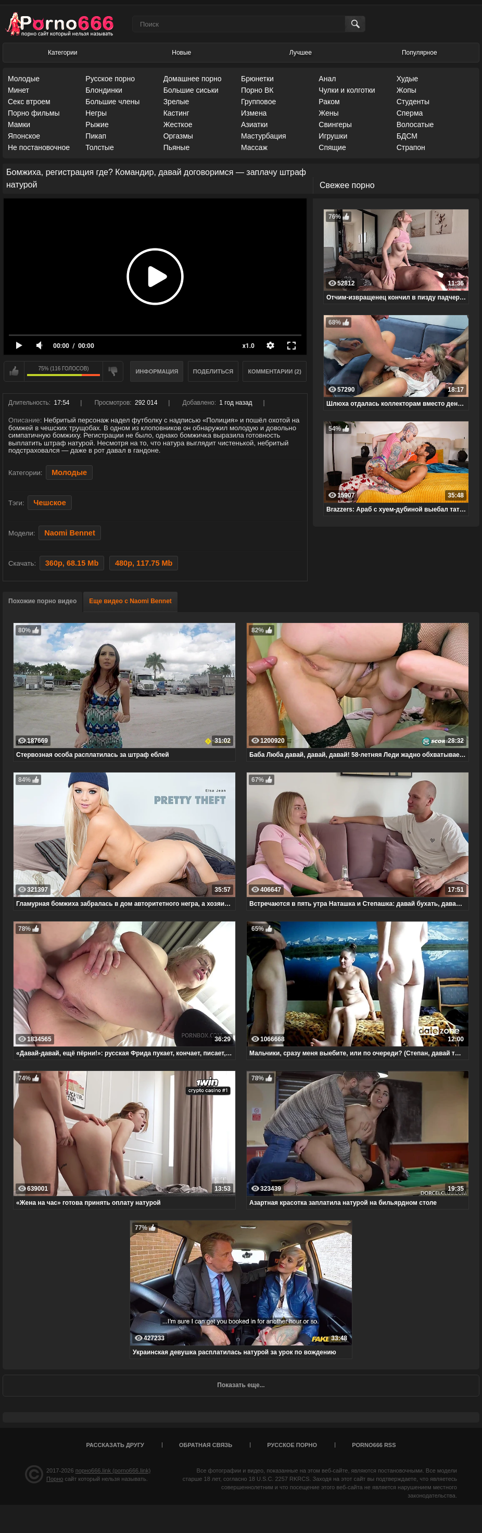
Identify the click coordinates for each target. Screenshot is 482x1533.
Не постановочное (39, 147)
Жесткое (178, 124)
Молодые (24, 78)
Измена (254, 113)
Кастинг (176, 113)
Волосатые (415, 124)
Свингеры (335, 124)
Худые (407, 78)
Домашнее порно (192, 78)
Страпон (411, 147)
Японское (24, 136)
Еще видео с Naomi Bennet (130, 601)
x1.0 (249, 346)
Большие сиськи (191, 90)
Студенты (413, 101)
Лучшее (300, 52)
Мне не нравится (113, 371)
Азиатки (254, 124)
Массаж (254, 147)
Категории (62, 52)
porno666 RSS (374, 1445)
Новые (181, 52)
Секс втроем (29, 101)
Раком (329, 101)
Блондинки (103, 90)
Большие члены (112, 101)
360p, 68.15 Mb (71, 563)
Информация (156, 371)
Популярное (419, 52)
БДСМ (407, 136)
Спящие (332, 147)
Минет (18, 90)
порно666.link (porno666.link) (113, 1470)
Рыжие (96, 124)
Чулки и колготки (347, 90)
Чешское (49, 502)
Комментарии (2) (274, 371)
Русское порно (110, 78)
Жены (328, 113)
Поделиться (213, 371)
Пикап (95, 136)
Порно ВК (257, 90)
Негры (96, 113)
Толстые (99, 147)
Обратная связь (205, 1445)
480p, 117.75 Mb (144, 563)
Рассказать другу (115, 1445)
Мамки (19, 124)
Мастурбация (263, 136)
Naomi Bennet (69, 533)
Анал (327, 78)
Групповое (258, 101)
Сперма (410, 113)
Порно (54, 1479)
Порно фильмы (34, 113)
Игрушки (333, 136)
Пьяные (176, 147)
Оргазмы (178, 136)
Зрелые (176, 101)
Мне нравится (14, 371)
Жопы (406, 90)
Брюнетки (257, 78)
